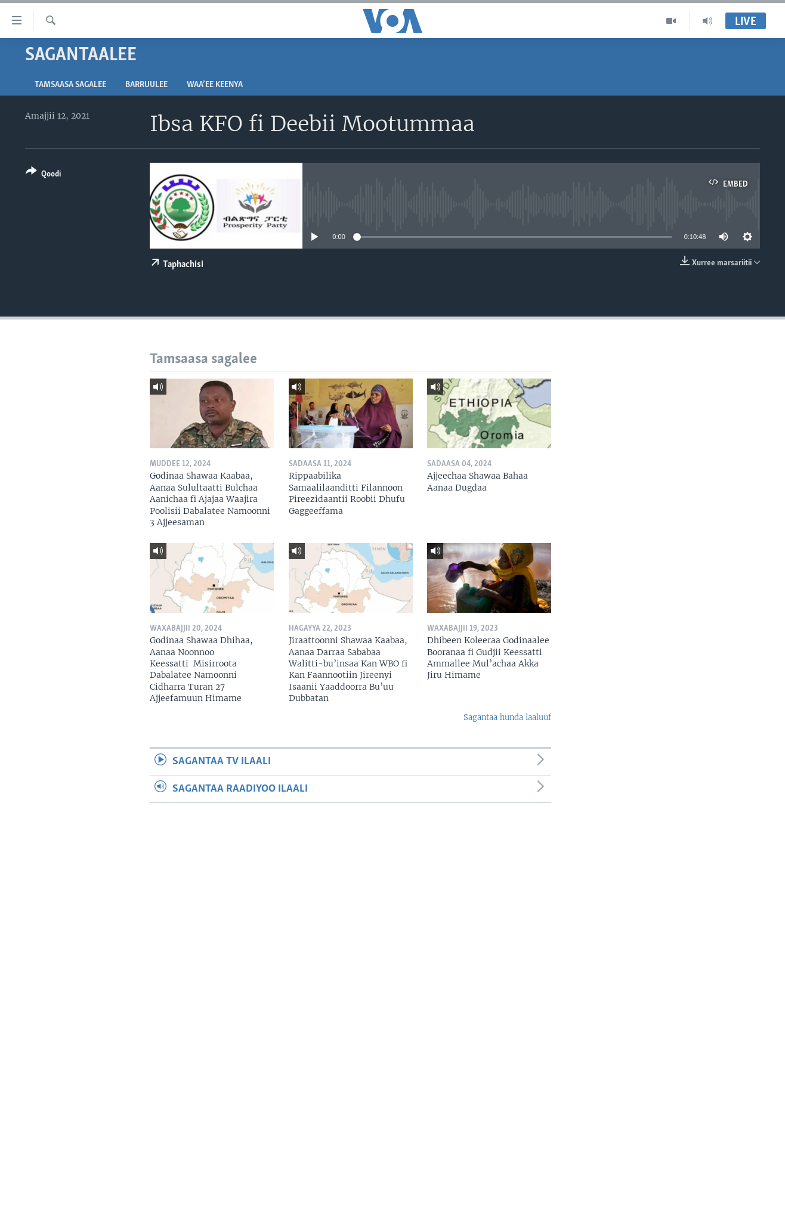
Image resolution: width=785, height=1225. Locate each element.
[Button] (43, 175)
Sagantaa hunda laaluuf (507, 717)
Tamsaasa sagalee (70, 84)
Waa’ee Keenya (215, 84)
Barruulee (146, 84)
